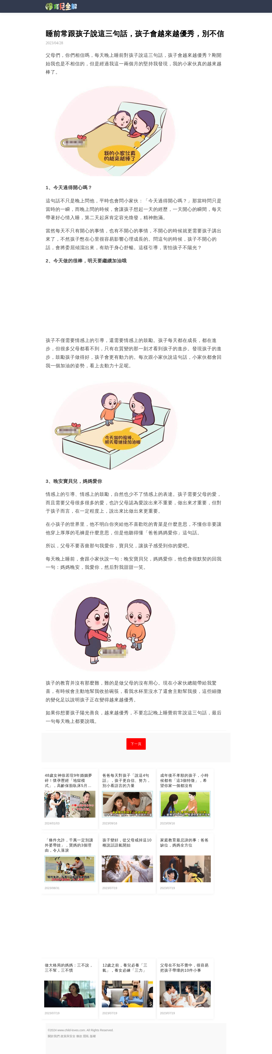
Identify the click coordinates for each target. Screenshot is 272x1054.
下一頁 (136, 744)
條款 (79, 1036)
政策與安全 (68, 1036)
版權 (93, 1036)
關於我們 (54, 1036)
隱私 (86, 1036)
